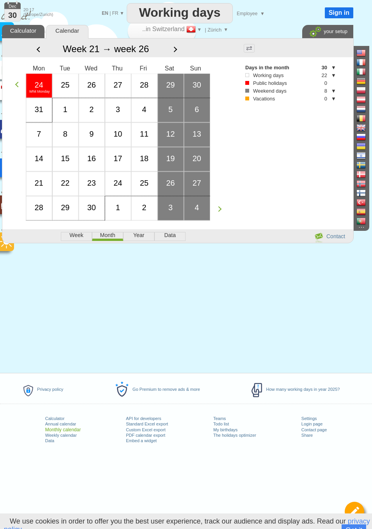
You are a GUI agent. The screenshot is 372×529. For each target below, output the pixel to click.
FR (115, 13)
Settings (309, 418)
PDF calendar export (145, 435)
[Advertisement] (177, 306)
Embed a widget (141, 440)
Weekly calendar (61, 435)
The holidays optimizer (234, 435)
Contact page (314, 429)
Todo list (221, 424)
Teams (219, 418)
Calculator (55, 418)
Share (307, 435)
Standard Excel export (147, 424)
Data (49, 440)
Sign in (339, 12)
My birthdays (225, 429)
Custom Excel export (145, 429)
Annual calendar (60, 424)
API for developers (143, 418)
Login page (311, 424)
